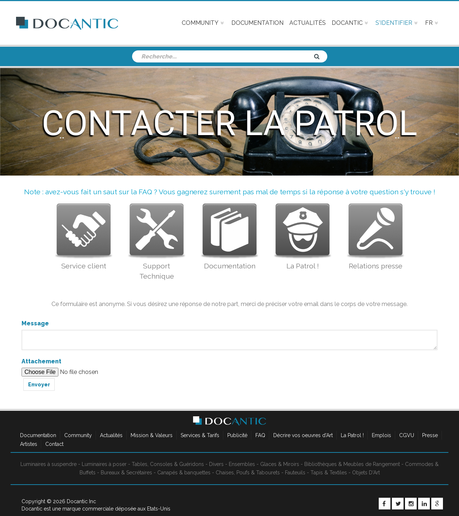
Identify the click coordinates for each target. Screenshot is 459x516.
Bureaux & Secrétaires (126, 472)
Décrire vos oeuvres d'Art (303, 435)
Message (35, 323)
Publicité (237, 435)
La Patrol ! (352, 435)
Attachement (41, 361)
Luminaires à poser (104, 464)
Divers (216, 464)
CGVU (406, 435)
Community (78, 435)
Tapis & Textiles (328, 472)
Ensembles (242, 464)
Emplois (381, 435)
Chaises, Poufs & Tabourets (248, 472)
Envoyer (39, 384)
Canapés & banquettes (184, 472)
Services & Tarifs (200, 435)
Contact (54, 444)
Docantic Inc (81, 501)
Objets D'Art (366, 472)
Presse (430, 435)
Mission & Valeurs (152, 435)
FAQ (260, 435)
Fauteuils (295, 472)
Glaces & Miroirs (279, 464)
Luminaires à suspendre (48, 464)
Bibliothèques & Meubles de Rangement (352, 464)
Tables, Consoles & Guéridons (168, 464)
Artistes (28, 444)
